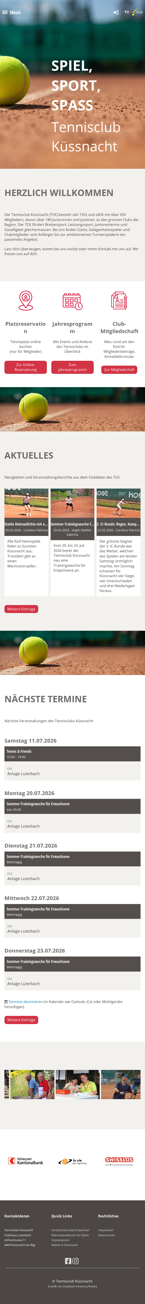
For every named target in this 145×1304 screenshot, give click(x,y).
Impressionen (60, 1240)
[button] (72, 763)
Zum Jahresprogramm (72, 367)
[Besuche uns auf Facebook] (68, 1261)
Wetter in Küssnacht (64, 1245)
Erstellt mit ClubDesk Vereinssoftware (72, 1286)
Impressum (105, 1230)
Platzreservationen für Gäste (70, 1235)
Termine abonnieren (25, 1001)
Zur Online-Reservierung (25, 367)
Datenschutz (106, 1235)
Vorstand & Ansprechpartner (70, 1230)
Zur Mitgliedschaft (119, 369)
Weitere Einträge (21, 609)
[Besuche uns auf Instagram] (75, 1261)
